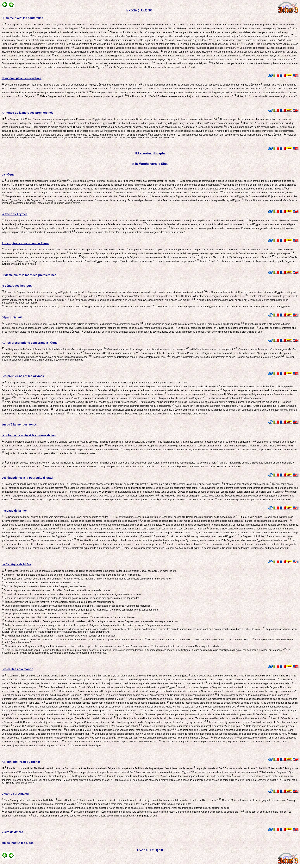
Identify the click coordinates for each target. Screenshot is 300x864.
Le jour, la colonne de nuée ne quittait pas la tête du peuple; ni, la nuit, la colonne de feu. (50, 453)
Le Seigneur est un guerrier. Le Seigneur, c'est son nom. (33, 578)
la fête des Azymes (15, 214)
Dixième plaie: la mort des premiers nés (29, 275)
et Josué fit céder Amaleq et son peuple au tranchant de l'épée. (38, 811)
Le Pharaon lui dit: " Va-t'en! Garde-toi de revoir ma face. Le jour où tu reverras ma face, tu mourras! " (182, 96)
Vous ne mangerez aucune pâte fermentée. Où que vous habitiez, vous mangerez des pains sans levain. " (130, 232)
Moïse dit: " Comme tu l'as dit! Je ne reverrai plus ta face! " (266, 96)
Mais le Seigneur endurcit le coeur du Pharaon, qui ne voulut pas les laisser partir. (83, 96)
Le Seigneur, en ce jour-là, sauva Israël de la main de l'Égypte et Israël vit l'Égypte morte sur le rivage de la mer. (64, 548)
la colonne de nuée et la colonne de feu (29, 435)
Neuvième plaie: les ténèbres (21, 78)
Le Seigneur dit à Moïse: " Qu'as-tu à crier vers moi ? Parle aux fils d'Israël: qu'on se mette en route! (57, 517)
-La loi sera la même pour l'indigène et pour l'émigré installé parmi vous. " (131, 357)
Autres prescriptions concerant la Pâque (29, 342)
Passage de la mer (14, 510)
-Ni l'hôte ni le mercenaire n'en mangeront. (213, 349)
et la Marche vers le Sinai (150, 163)
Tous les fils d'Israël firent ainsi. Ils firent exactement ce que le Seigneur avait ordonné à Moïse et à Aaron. (227, 357)
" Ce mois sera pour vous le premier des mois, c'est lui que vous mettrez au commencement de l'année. (123, 181)
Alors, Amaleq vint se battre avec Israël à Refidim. (30, 800)
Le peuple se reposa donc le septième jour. (118, 734)
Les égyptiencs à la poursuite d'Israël (27, 477)
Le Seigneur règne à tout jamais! (23, 629)
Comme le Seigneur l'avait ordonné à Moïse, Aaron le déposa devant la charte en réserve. (113, 741)
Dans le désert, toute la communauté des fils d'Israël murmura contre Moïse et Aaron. (235, 675)
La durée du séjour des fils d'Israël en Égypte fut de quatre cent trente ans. (217, 328)
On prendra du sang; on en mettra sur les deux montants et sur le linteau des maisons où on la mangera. (230, 188)
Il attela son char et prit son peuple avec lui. (247, 484)
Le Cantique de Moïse (16, 564)
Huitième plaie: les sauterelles (22, 18)
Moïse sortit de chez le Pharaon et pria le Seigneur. (183, 63)
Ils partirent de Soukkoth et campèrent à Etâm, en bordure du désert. (84, 449)
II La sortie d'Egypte (150, 153)
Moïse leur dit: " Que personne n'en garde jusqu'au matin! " (101, 714)
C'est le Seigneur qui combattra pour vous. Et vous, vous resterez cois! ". (255, 499)
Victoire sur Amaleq (15, 793)
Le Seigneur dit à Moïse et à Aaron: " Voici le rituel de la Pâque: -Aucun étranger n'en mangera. (55, 349)
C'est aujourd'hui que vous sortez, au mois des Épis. (249, 386)
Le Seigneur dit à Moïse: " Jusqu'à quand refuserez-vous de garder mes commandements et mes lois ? (121, 730)
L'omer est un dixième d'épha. (86, 745)
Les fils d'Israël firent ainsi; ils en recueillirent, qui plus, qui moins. (177, 710)
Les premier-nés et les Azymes (23, 376)
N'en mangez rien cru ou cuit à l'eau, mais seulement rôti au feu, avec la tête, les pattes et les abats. (169, 192)
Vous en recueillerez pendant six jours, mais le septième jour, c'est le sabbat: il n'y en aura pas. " (193, 726)
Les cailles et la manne (17, 669)
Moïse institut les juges (18, 842)
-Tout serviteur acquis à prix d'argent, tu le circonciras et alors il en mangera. (148, 349)
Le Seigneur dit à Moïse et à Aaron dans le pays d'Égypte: (35, 181)
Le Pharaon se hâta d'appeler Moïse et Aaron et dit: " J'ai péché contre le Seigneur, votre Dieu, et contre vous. (238, 59)
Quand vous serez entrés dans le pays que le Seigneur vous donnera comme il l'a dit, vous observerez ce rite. (140, 257)
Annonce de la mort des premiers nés (27, 112)
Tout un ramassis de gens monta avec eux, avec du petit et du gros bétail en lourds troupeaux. (193, 324)
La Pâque (8, 174)
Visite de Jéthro (12, 832)
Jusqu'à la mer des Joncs (19, 424)
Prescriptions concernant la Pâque (25, 243)
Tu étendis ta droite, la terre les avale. (25, 609)
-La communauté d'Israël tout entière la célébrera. (111, 353)
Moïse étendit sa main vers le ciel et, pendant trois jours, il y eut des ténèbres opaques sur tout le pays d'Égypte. (202, 84)
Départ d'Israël (12, 317)
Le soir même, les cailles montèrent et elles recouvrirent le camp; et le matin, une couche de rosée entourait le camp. (107, 702)
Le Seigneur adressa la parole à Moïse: (25, 382)
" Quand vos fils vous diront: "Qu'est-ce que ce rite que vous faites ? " (237, 257)
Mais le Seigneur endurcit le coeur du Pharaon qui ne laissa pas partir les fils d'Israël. (152, 67)
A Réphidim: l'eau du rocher (21, 761)
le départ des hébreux (17, 285)
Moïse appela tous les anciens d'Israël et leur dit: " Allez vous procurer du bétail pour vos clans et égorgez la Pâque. (66, 249)
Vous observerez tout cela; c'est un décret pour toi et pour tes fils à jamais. (42, 257)
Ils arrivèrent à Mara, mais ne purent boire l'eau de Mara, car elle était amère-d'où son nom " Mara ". (201, 639)
